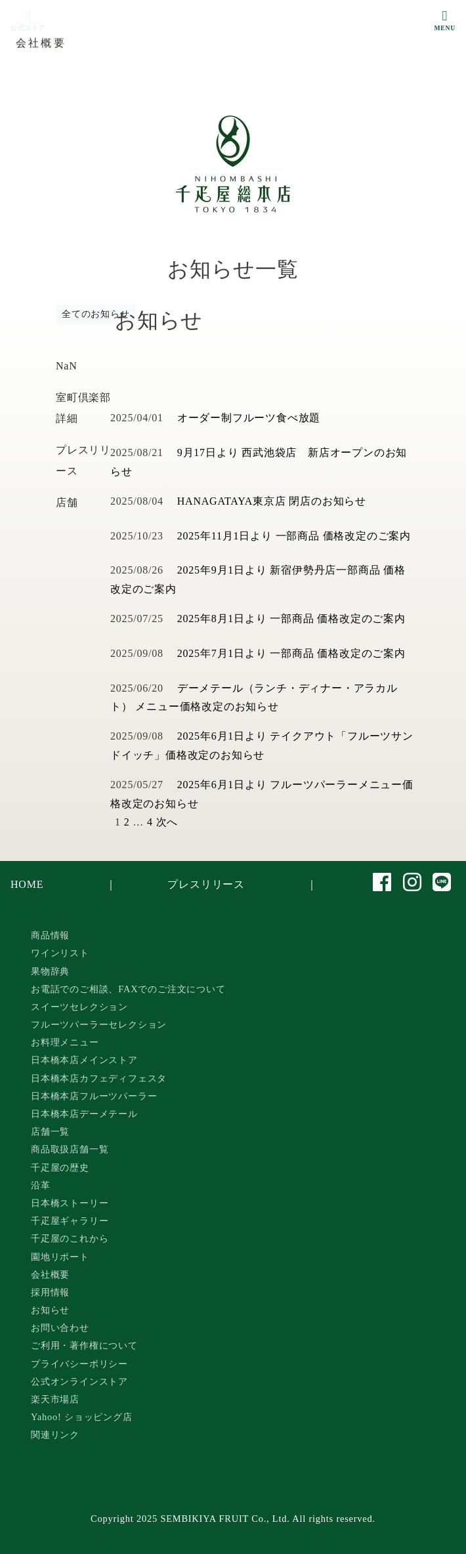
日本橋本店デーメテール (84, 1113)
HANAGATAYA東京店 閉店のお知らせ (271, 501)
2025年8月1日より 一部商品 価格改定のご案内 (291, 618)
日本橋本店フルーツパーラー (94, 1096)
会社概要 (50, 1274)
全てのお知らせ (96, 314)
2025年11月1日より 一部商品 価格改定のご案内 (294, 535)
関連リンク (55, 1434)
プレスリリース (206, 884)
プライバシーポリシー (79, 1363)
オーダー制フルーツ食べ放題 (248, 417)
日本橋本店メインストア (84, 1060)
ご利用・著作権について (84, 1345)
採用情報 (50, 1292)
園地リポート (60, 1256)
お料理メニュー (65, 1042)
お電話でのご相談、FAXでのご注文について (128, 989)
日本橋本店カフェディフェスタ (99, 1078)
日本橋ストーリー (69, 1203)
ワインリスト (60, 953)
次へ (167, 822)
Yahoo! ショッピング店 (82, 1417)
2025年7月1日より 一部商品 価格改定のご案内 (291, 653)
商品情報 (50, 935)
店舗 (67, 502)
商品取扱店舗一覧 (69, 1149)
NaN (66, 365)
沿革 (41, 1185)
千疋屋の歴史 (60, 1167)
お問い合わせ (60, 1327)
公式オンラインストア (79, 1381)
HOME (27, 884)
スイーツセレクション (79, 1006)
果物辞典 (50, 971)
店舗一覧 (50, 1131)
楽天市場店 (55, 1399)
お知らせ (50, 1310)
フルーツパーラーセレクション (99, 1024)
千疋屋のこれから (69, 1238)
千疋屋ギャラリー (69, 1220)
